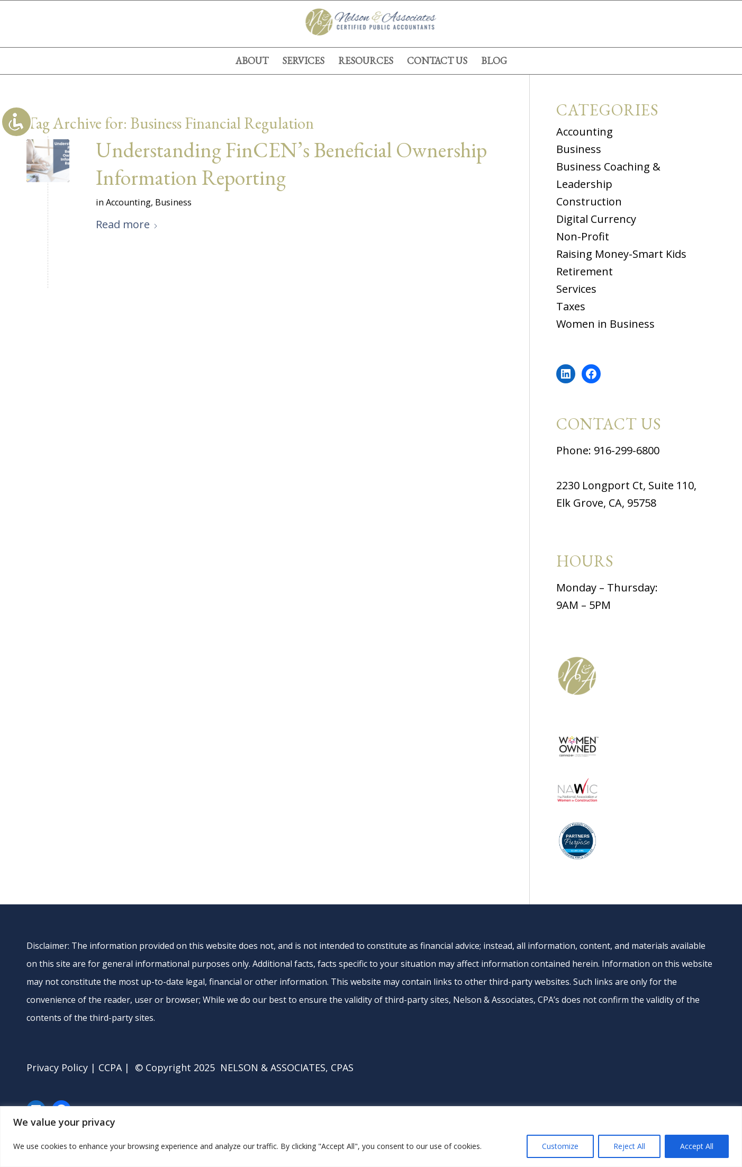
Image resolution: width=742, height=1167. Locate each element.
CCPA (110, 1067)
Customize (560, 1146)
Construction (589, 201)
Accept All (696, 1146)
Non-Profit (582, 236)
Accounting (128, 202)
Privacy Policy (57, 1067)
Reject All (629, 1146)
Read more (127, 224)
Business (173, 202)
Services (576, 289)
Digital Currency (596, 219)
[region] (371, 1136)
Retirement (584, 271)
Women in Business (605, 324)
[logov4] (371, 24)
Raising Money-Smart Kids (621, 254)
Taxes (570, 306)
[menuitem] (252, 61)
